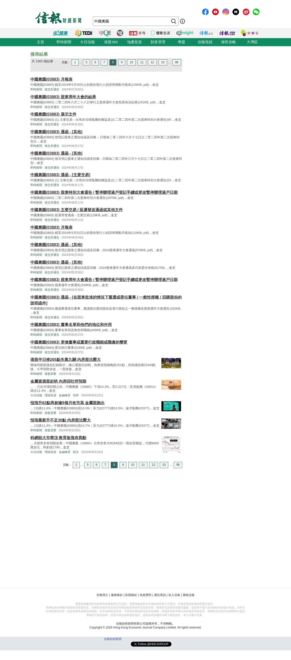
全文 (155, 85)
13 (162, 62)
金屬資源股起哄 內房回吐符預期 (58, 381)
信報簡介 (102, 595)
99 (176, 62)
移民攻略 (228, 42)
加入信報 (174, 595)
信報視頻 (205, 42)
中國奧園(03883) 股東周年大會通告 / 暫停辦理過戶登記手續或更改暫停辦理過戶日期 (104, 280)
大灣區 (252, 42)
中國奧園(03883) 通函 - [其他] (56, 132)
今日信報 (87, 42)
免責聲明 (145, 595)
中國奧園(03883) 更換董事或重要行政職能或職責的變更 (78, 342)
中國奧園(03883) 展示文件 (53, 114)
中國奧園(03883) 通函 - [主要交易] (60, 175)
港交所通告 (52, 89)
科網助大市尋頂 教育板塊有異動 (58, 438)
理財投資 (50, 395)
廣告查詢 (160, 595)
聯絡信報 (188, 595)
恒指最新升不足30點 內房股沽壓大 (60, 420)
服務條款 (117, 595)
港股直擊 (50, 374)
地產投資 (134, 42)
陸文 (76, 452)
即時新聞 (64, 42)
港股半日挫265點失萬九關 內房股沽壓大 (65, 359)
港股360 (111, 42)
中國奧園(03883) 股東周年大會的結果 (63, 97)
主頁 (40, 42)
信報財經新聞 (112, 639)
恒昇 (76, 395)
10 (131, 62)
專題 (181, 42)
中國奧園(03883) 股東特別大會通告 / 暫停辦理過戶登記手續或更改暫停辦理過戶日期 (104, 192)
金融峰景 (65, 395)
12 (152, 62)
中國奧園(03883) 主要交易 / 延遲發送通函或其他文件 (76, 210)
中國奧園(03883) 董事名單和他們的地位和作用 (71, 325)
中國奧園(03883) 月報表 (51, 79)
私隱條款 (131, 595)
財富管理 (158, 42)
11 (142, 62)
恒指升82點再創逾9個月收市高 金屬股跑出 (67, 403)
